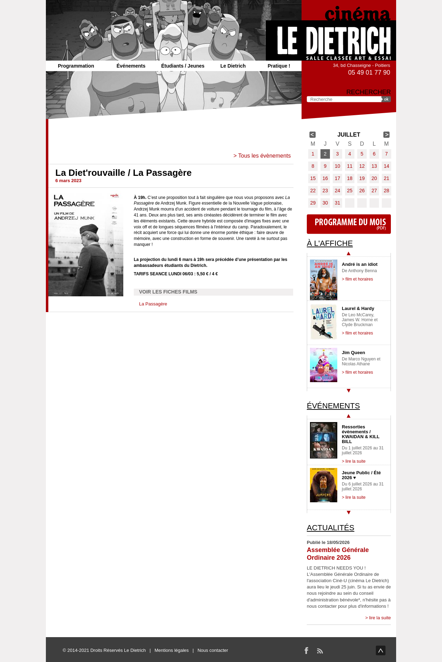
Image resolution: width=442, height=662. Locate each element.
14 (386, 166)
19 (362, 178)
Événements (131, 66)
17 (337, 178)
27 (374, 190)
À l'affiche (330, 243)
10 (337, 166)
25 (350, 190)
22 (313, 190)
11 (350, 166)
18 (350, 178)
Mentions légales (171, 650)
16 (325, 178)
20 (374, 178)
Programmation (76, 66)
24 (337, 190)
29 (313, 203)
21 (386, 178)
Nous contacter (213, 650)
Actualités (330, 527)
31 (337, 203)
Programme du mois (349, 224)
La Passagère (153, 303)
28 (386, 190)
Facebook (306, 650)
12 (362, 166)
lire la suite (380, 617)
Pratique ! (279, 66)
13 (374, 166)
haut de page (381, 650)
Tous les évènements (264, 156)
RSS (320, 650)
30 (325, 203)
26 (362, 190)
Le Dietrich (233, 66)
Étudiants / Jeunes (183, 66)
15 (313, 178)
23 (325, 190)
